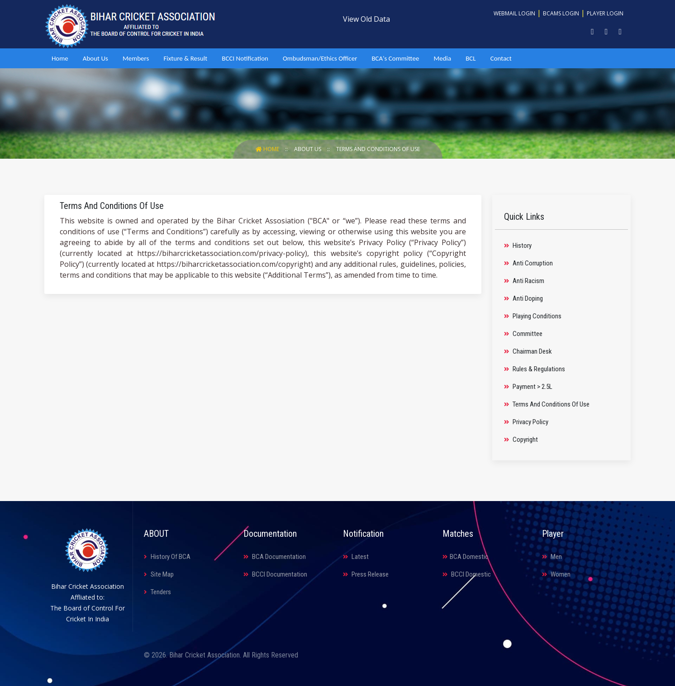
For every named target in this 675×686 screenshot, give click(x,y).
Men (552, 557)
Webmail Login (514, 13)
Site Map (159, 574)
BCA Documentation (274, 557)
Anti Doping (523, 298)
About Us (95, 58)
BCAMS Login (561, 13)
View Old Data (366, 19)
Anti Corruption (528, 263)
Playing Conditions (532, 316)
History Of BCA (167, 557)
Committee (523, 334)
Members (136, 58)
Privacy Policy (526, 422)
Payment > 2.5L (528, 387)
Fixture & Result (185, 58)
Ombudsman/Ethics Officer (320, 58)
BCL (470, 58)
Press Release (366, 574)
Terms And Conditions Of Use (378, 149)
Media (442, 58)
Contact (501, 58)
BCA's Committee (395, 58)
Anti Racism (524, 281)
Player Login (605, 13)
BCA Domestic (465, 557)
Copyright (521, 439)
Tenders (157, 592)
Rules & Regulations (534, 369)
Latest (356, 557)
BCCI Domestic (466, 574)
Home (60, 58)
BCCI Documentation (275, 574)
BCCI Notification (245, 58)
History (518, 245)
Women (556, 574)
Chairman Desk (528, 351)
